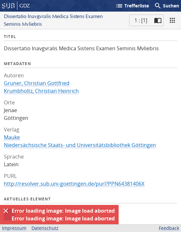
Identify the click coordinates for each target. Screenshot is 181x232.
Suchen (166, 6)
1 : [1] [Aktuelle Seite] (140, 20)
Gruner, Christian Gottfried (36, 83)
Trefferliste (132, 6)
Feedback (169, 228)
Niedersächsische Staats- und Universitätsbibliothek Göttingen (80, 145)
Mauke (12, 137)
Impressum (14, 228)
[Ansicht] (172, 20)
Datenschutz (45, 228)
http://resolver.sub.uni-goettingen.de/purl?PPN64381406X (74, 183)
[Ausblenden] (6, 211)
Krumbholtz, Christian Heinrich (41, 90)
